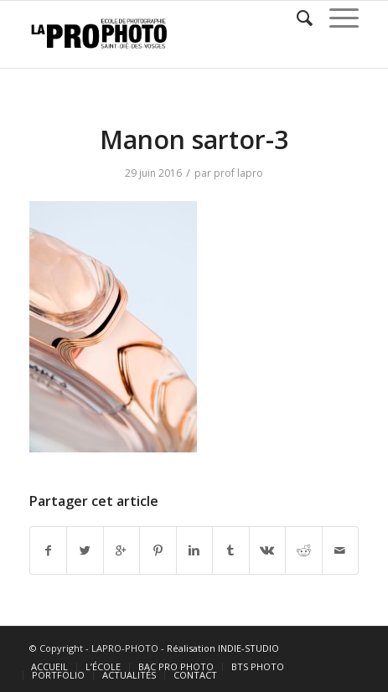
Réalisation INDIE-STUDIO (223, 648)
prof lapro (238, 173)
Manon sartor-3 (194, 139)
